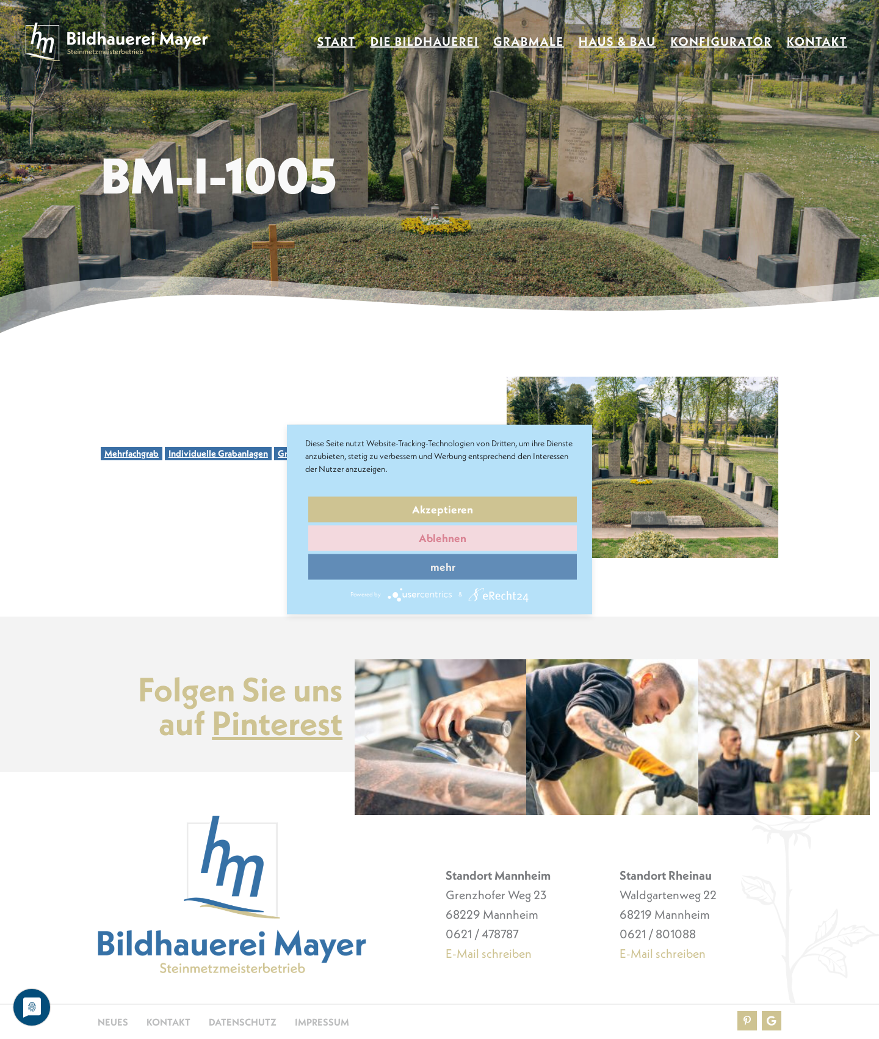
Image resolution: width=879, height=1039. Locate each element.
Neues (113, 1022)
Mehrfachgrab (131, 453)
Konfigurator (721, 41)
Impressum (322, 1022)
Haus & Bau (617, 41)
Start (336, 41)
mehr (442, 567)
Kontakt (817, 41)
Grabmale (528, 41)
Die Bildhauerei (425, 41)
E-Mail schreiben (489, 953)
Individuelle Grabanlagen (218, 453)
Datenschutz (243, 1022)
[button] (367, 737)
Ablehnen (442, 538)
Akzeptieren (442, 509)
